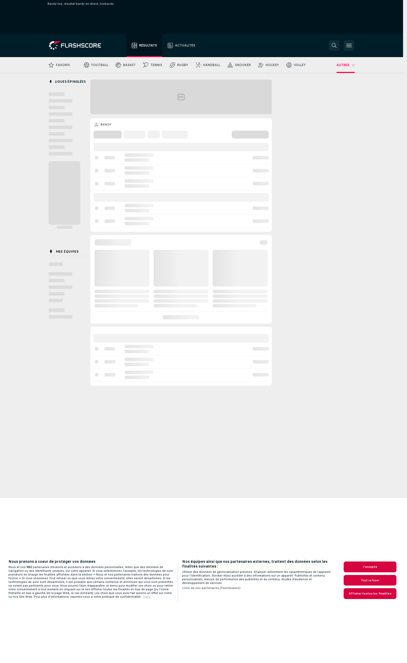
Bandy (106, 124)
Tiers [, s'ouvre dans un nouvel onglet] (146, 596)
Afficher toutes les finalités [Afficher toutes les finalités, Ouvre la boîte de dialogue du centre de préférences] (370, 593)
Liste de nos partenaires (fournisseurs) (211, 588)
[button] (334, 45)
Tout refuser (370, 580)
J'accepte (370, 567)
